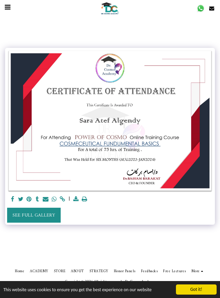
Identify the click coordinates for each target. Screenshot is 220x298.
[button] (201, 8)
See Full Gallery (34, 215)
